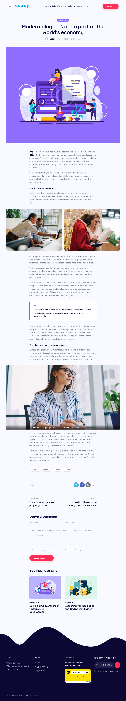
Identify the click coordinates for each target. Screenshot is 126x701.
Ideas (58, 470)
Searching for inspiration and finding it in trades (80, 607)
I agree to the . (107, 671)
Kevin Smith (88, 428)
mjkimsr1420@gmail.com (75, 662)
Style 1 (67, 470)
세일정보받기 (117, 666)
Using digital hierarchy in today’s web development (44, 608)
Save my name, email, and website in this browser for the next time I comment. (62, 530)
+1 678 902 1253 (72, 665)
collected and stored (71, 550)
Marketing (63, 20)
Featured (46, 470)
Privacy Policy (113, 671)
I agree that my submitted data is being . (56, 550)
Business (35, 470)
